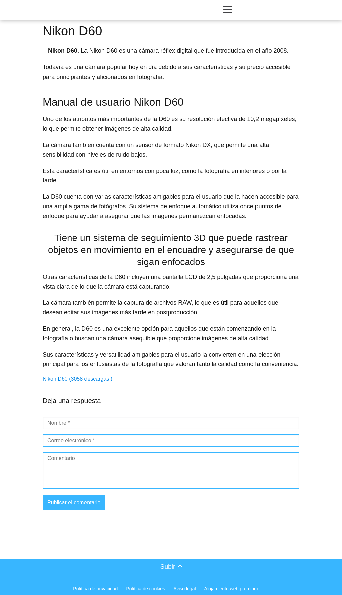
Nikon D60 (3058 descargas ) (77, 379)
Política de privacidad (95, 588)
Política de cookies (145, 588)
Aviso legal (184, 588)
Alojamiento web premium (231, 588)
